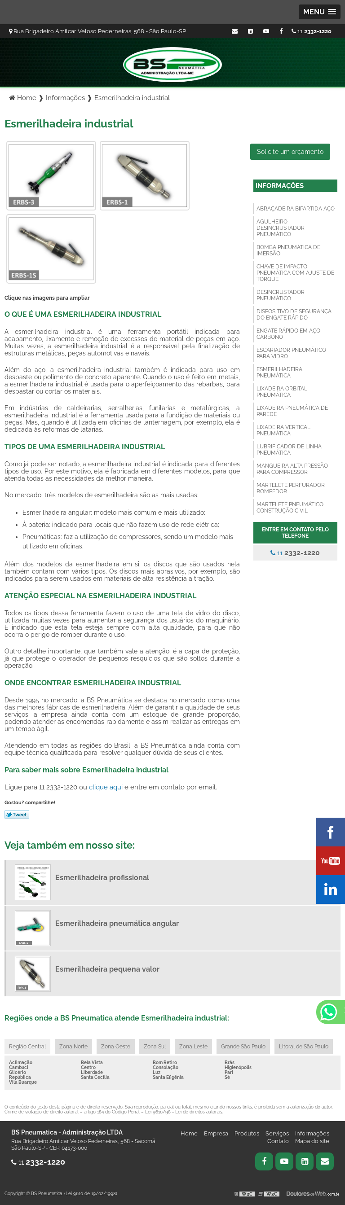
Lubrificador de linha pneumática (289, 449)
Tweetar (16, 814)
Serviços (277, 1133)
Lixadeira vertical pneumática (283, 430)
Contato (278, 1141)
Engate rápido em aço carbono (288, 334)
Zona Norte (73, 1046)
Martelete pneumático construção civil (290, 507)
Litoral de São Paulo (303, 1046)
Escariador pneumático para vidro (291, 353)
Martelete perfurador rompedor (291, 488)
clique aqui (106, 787)
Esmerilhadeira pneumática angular (117, 923)
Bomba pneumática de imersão (288, 250)
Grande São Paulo (243, 1046)
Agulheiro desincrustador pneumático (281, 228)
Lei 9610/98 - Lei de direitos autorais (183, 1111)
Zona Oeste (115, 1046)
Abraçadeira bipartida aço (296, 209)
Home (189, 1133)
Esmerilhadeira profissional (102, 877)
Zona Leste (193, 1046)
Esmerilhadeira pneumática (279, 372)
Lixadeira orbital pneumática (282, 392)
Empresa (216, 1133)
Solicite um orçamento (290, 151)
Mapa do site (312, 1141)
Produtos (246, 1133)
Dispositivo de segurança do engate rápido (294, 314)
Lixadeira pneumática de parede (292, 411)
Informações (280, 186)
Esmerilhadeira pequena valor (107, 969)
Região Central (27, 1046)
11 (312, 31)
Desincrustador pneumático (281, 295)
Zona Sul (155, 1046)
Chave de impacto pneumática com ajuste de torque (295, 272)
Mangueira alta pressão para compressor (292, 469)
